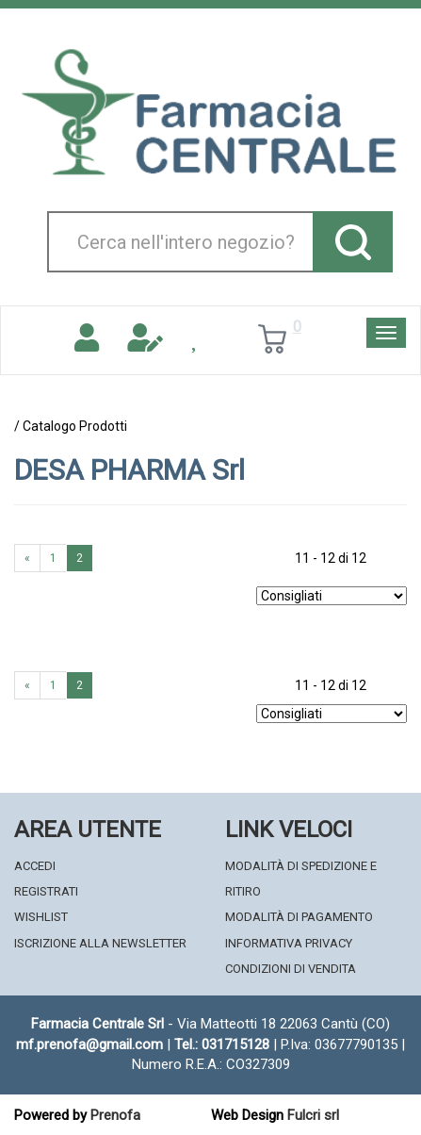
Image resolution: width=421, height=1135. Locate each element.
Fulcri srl (313, 1115)
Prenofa (115, 1115)
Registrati (46, 891)
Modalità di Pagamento (299, 917)
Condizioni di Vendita (290, 969)
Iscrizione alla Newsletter (100, 943)
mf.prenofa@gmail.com (89, 1044)
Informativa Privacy (288, 943)
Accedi (35, 866)
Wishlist (41, 917)
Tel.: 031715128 (221, 1044)
